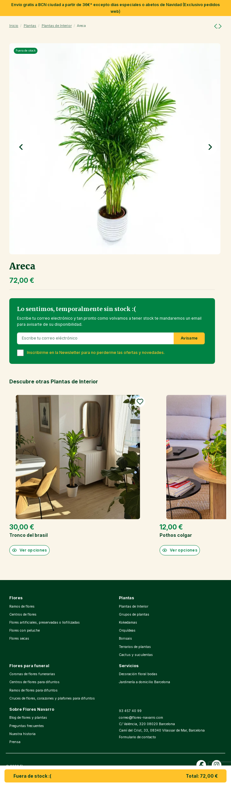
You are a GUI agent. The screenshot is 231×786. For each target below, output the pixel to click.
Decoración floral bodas (138, 674)
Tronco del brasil (28, 535)
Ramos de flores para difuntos (33, 690)
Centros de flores (23, 614)
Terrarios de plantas (135, 647)
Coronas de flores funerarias (32, 674)
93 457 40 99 (130, 711)
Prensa (15, 742)
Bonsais (125, 638)
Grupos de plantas (134, 614)
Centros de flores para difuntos (34, 682)
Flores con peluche (24, 630)
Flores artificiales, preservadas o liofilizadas (44, 622)
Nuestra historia (22, 734)
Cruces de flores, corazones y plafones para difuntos (52, 698)
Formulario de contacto (137, 737)
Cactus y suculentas (136, 655)
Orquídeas (127, 630)
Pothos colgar (176, 535)
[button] (21, 147)
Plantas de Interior (133, 606)
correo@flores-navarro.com (141, 718)
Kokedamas (128, 622)
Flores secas (19, 638)
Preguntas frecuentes (26, 726)
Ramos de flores (22, 606)
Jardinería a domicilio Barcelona (144, 682)
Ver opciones (29, 550)
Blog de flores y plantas (28, 718)
